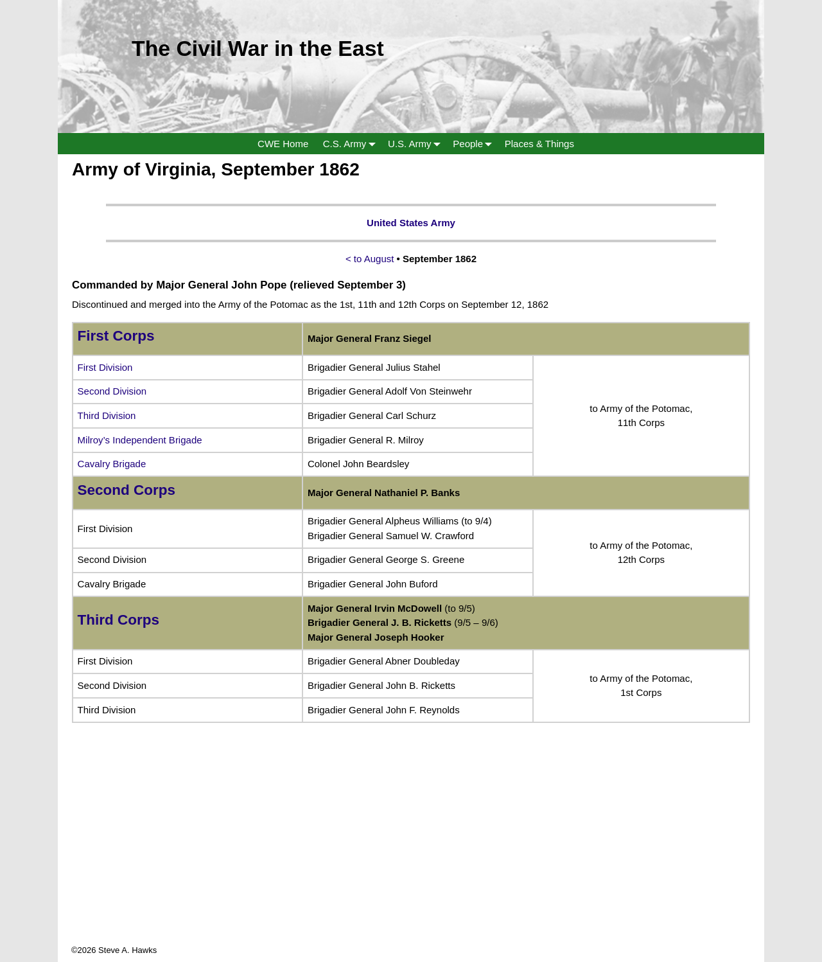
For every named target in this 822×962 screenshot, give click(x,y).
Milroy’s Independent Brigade (140, 439)
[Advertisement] (411, 854)
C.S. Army (352, 143)
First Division (105, 367)
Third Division (107, 415)
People (475, 143)
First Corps (116, 336)
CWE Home (283, 143)
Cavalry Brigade (112, 463)
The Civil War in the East (258, 48)
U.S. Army (417, 143)
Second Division (112, 391)
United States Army (411, 222)
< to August (369, 258)
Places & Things (539, 143)
